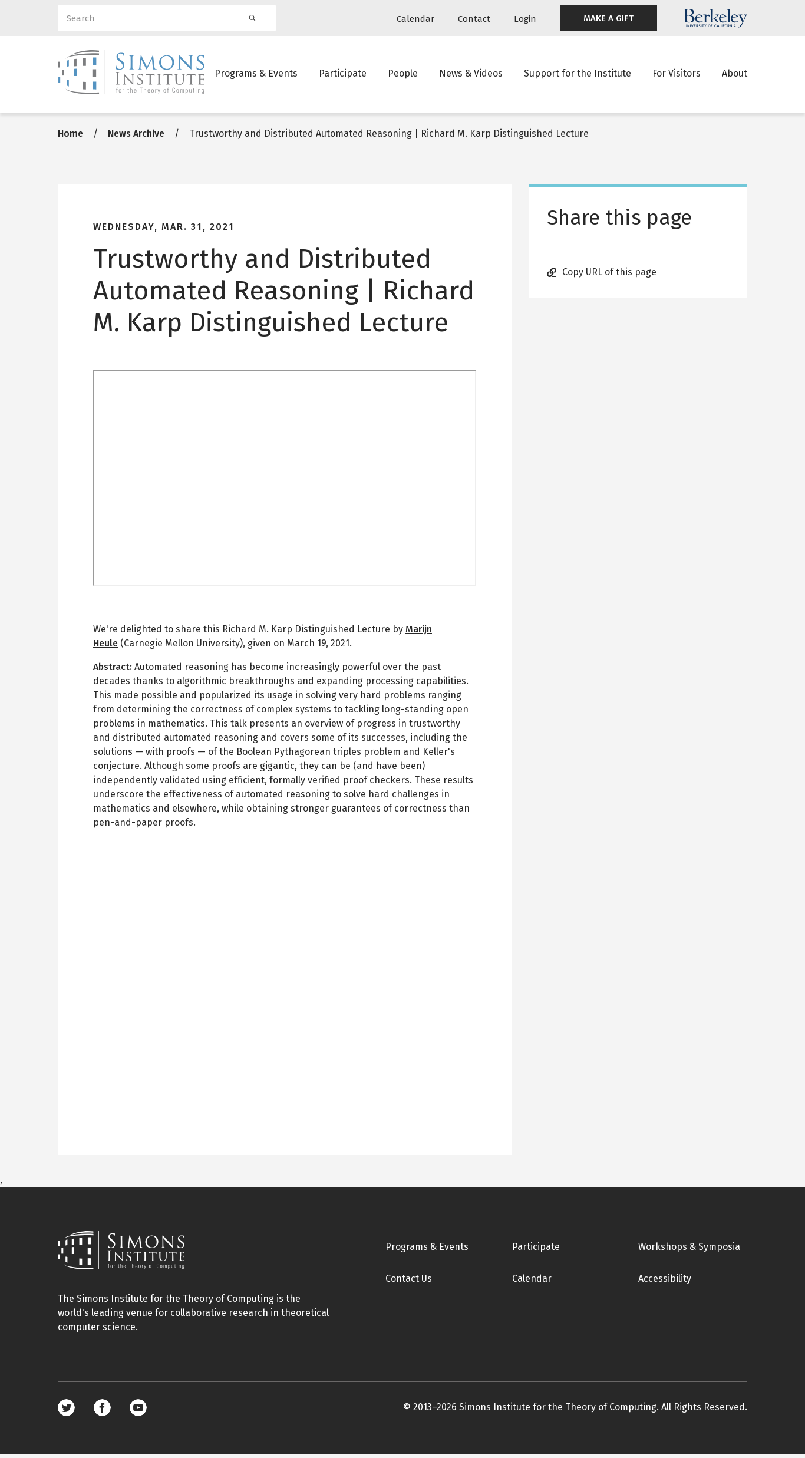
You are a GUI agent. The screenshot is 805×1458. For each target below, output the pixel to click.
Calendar (415, 19)
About (734, 73)
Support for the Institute (577, 73)
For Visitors (676, 73)
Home (70, 137)
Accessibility (664, 1282)
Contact (474, 19)
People (403, 73)
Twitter (66, 1411)
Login (525, 19)
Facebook (102, 1411)
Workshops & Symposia (689, 1250)
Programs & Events (256, 73)
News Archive (136, 137)
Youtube (138, 1411)
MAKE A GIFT (608, 18)
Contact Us (408, 1282)
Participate (343, 73)
